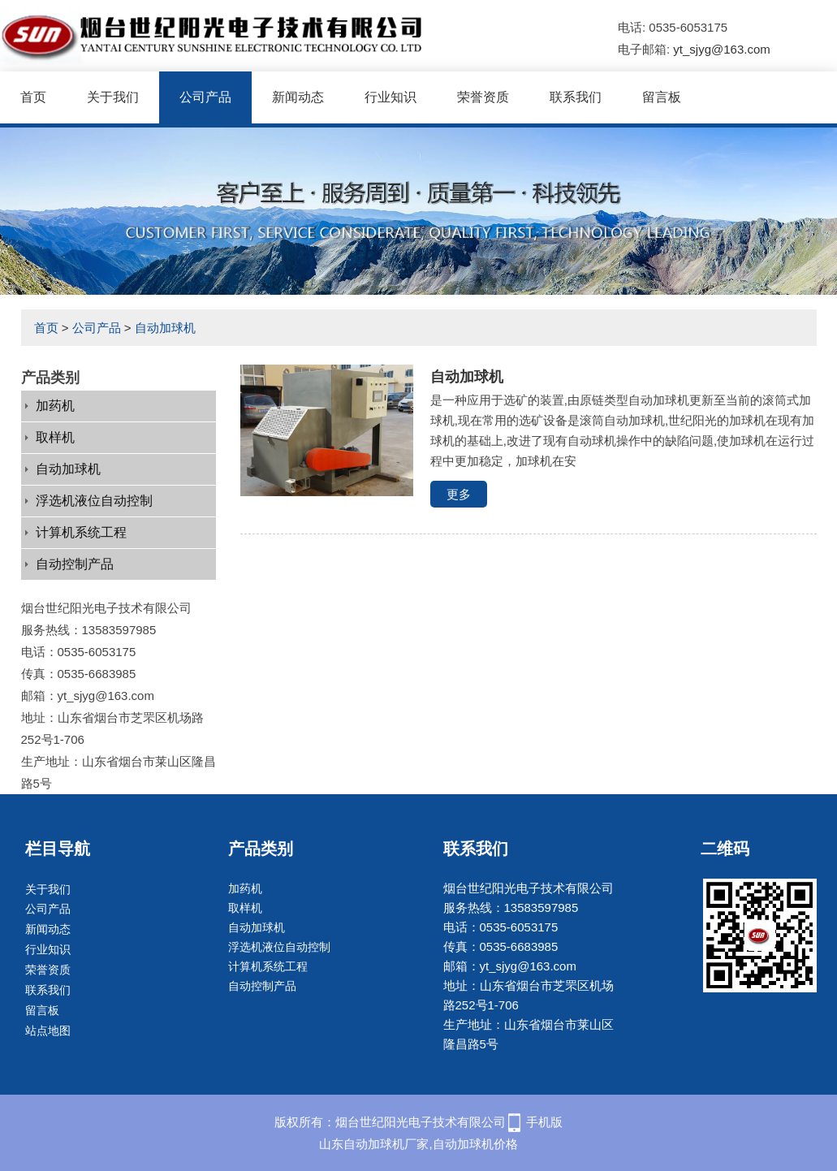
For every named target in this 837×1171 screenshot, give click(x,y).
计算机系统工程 (81, 532)
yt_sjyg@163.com (721, 49)
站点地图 (48, 1030)
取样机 (55, 437)
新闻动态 (298, 97)
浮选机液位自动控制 (94, 501)
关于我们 (113, 97)
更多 (459, 494)
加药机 (55, 406)
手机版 (544, 1122)
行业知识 (390, 97)
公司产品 (205, 97)
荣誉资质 (483, 97)
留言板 (661, 97)
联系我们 (576, 97)
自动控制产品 (75, 564)
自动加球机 (165, 328)
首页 (33, 97)
